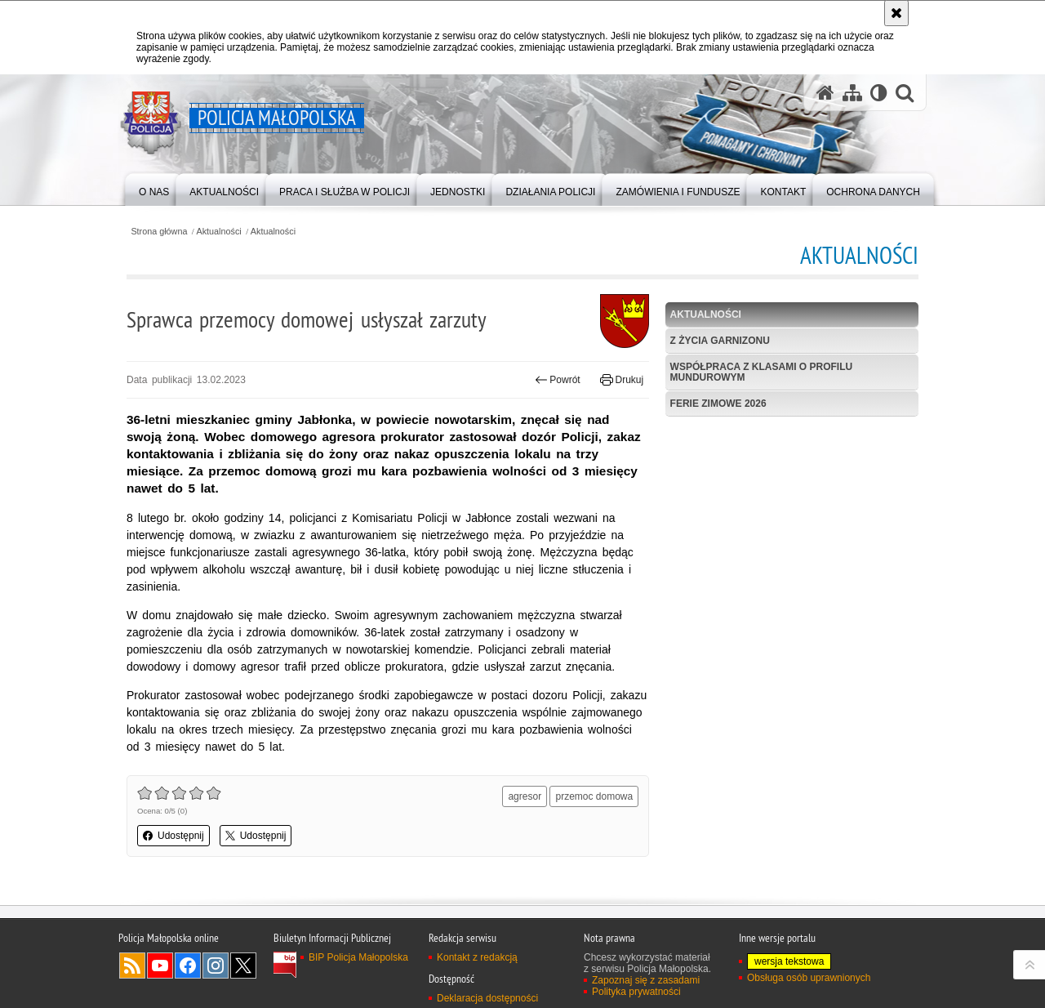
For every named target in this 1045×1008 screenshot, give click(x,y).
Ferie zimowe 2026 (718, 403)
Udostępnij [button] (173, 835)
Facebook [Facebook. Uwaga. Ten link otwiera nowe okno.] (188, 965)
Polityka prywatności (636, 991)
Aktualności (219, 231)
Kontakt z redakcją (477, 957)
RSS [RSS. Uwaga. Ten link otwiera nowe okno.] (132, 965)
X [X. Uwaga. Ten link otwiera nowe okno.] (243, 965)
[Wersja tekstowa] (878, 93)
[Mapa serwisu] (852, 93)
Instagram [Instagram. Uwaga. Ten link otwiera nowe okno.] (215, 965)
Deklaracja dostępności (487, 998)
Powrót (557, 379)
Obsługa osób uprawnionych (808, 977)
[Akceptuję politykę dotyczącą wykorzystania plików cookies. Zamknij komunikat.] (896, 13)
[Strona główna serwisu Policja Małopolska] (825, 93)
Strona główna (159, 231)
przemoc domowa (594, 796)
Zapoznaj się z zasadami (646, 980)
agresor (524, 796)
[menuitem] (153, 188)
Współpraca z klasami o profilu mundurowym (761, 372)
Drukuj (621, 379)
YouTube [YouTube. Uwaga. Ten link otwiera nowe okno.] (160, 965)
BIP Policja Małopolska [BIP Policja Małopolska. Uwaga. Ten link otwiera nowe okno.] (358, 957)
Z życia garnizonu (720, 340)
